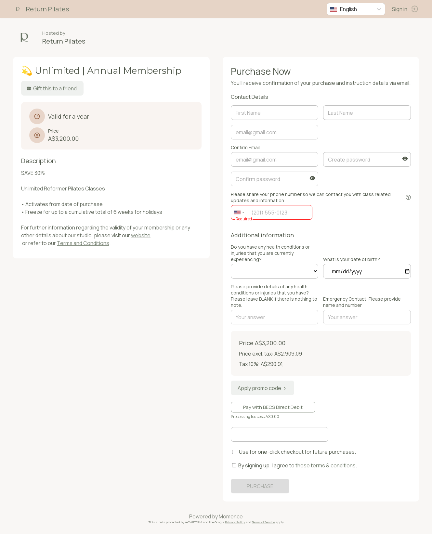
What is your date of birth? (351, 259)
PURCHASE (260, 486)
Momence (231, 516)
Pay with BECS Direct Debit (273, 407)
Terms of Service (263, 522)
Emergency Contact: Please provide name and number (362, 302)
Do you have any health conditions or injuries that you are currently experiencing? (270, 253)
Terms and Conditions (83, 243)
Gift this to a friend (51, 88)
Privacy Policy (235, 522)
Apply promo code (262, 388)
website (141, 235)
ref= (275, 271)
